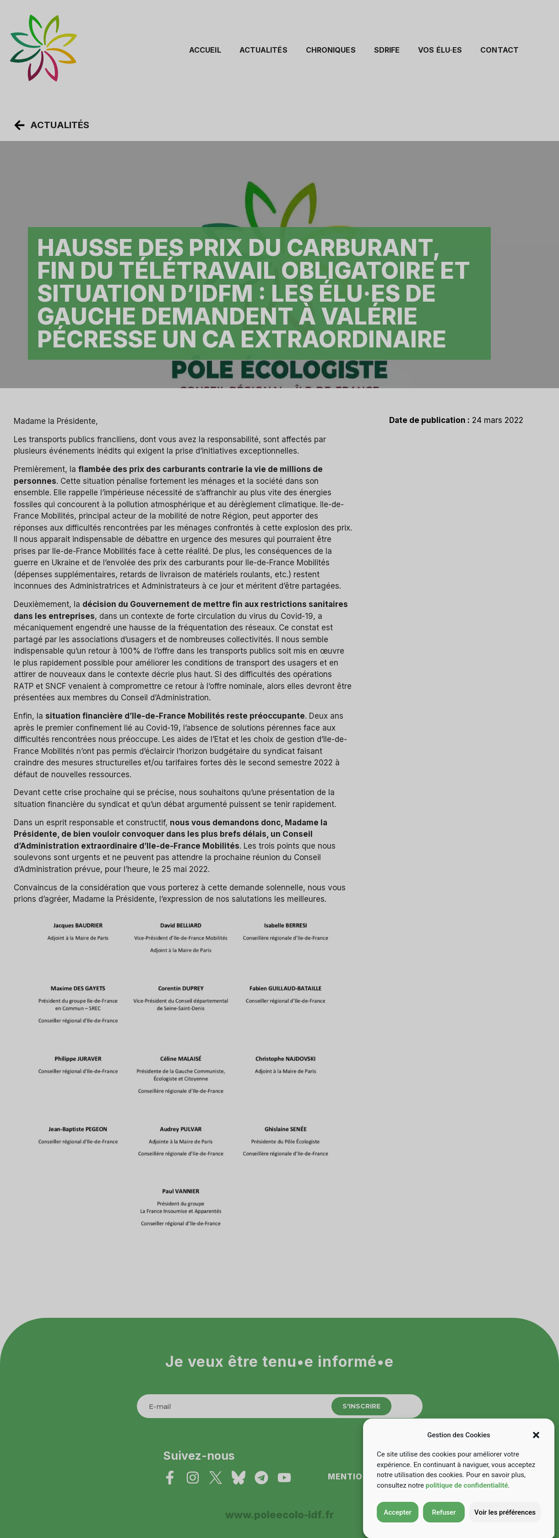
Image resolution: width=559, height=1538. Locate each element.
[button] (536, 1450)
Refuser (444, 1527)
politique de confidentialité (467, 1500)
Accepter (397, 1527)
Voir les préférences (505, 1527)
